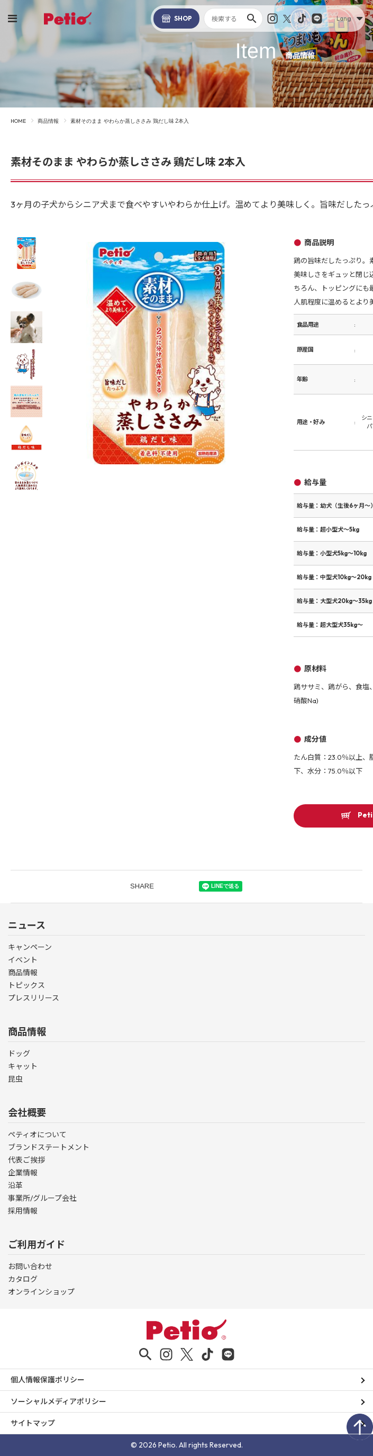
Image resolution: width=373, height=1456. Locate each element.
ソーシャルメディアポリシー (58, 1401)
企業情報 (23, 1173)
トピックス (26, 985)
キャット (23, 1066)
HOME (18, 121)
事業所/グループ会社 (42, 1198)
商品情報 (48, 121)
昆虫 (15, 1079)
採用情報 (23, 1211)
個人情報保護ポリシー (48, 1380)
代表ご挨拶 (26, 1160)
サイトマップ (33, 1423)
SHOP (176, 18)
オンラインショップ (41, 1292)
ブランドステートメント (48, 1147)
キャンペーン (30, 947)
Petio (68, 18)
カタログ (23, 1279)
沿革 (15, 1185)
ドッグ (19, 1053)
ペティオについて (37, 1134)
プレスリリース (33, 998)
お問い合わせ (30, 1266)
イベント (23, 960)
